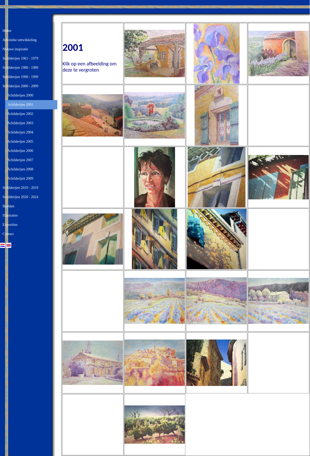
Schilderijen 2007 (20, 160)
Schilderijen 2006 (20, 151)
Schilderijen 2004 (20, 132)
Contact (8, 234)
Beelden (8, 206)
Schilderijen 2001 (20, 104)
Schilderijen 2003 (20, 123)
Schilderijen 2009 (20, 178)
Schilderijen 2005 (20, 141)
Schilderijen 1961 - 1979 (20, 58)
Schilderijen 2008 (20, 169)
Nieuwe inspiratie (15, 49)
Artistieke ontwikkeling (20, 40)
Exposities (10, 225)
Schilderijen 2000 (20, 95)
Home (7, 31)
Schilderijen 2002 (20, 114)
